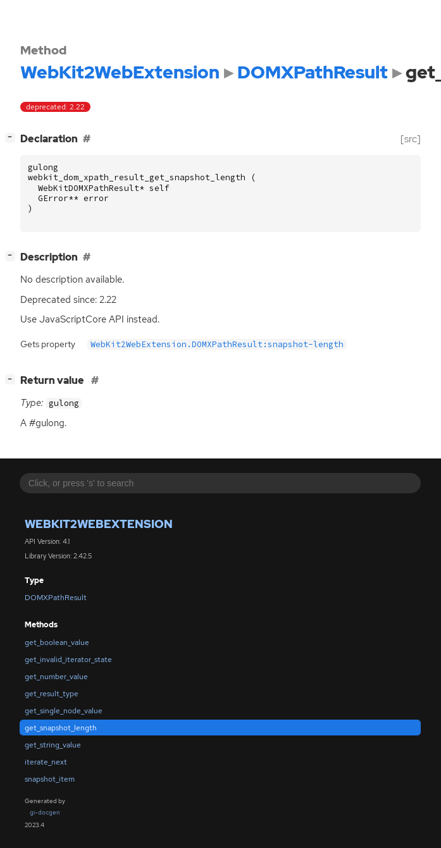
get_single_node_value (63, 711)
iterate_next (46, 762)
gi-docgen (45, 812)
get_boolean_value (57, 642)
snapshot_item (50, 779)
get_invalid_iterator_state (68, 659)
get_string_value (53, 745)
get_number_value (56, 677)
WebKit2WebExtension (99, 524)
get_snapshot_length (61, 728)
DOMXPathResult (56, 598)
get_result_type (51, 694)
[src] (411, 138)
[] (12, 137)
